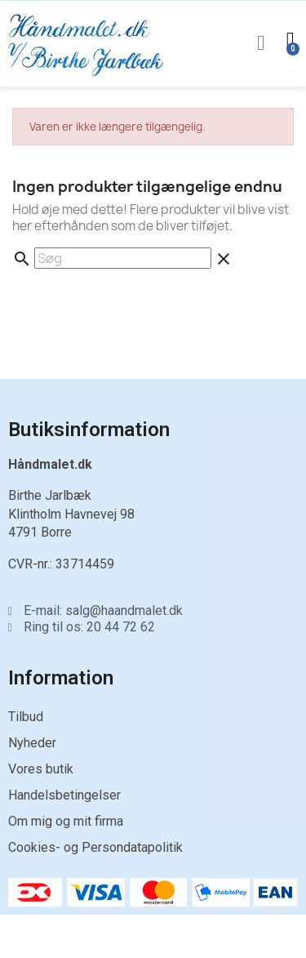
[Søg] (122, 258)
